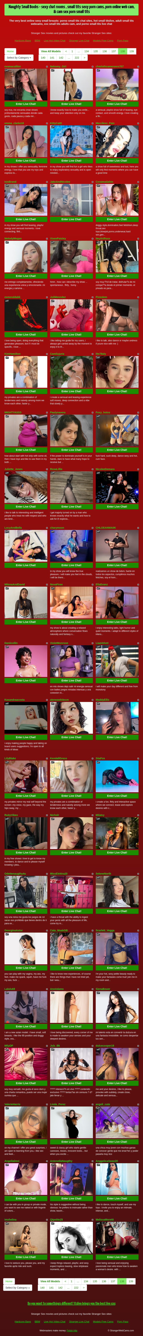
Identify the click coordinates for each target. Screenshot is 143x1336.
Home (10, 51)
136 (104, 51)
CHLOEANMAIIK (106, 527)
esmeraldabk (12, 297)
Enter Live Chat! (26, 103)
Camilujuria (57, 353)
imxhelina (10, 1219)
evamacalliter (12, 66)
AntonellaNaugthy (61, 1160)
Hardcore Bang (23, 40)
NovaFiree (56, 584)
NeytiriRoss (103, 238)
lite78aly (101, 353)
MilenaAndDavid (14, 584)
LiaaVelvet (102, 643)
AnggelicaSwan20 (107, 1160)
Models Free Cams (103, 40)
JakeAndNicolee (60, 181)
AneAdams (57, 988)
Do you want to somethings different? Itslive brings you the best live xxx (71, 1303)
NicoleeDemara (105, 469)
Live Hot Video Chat (54, 40)
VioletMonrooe (59, 643)
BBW (37, 40)
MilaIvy (100, 815)
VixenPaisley (58, 238)
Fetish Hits (72, 1330)
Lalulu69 (9, 988)
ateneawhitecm (59, 699)
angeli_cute (103, 1104)
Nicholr (54, 815)
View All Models (51, 51)
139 (131, 51)
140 (43, 57)
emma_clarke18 (14, 123)
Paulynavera (58, 412)
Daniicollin (11, 643)
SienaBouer (103, 988)
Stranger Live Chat (79, 40)
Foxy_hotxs (103, 412)
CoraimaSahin (104, 181)
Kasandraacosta (14, 699)
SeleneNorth (103, 873)
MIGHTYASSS (12, 412)
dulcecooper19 (105, 1045)
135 (95, 51)
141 (52, 57)
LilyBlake (10, 758)
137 (114, 51)
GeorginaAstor (13, 930)
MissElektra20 (58, 873)
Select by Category (19, 57)
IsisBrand (10, 181)
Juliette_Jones (13, 469)
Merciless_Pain (105, 123)
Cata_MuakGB (59, 930)
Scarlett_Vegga (105, 930)
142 (61, 57)
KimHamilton (12, 353)
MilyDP (8, 1045)
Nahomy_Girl (58, 66)
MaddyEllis (102, 699)
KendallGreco (58, 758)
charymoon (57, 527)
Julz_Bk (55, 1045)
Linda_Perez (57, 1104)
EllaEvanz (102, 584)
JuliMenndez (58, 297)
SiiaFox (100, 758)
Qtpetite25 (56, 1219)
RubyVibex (11, 815)
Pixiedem (101, 297)
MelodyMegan (13, 238)
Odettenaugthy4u (15, 873)
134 (86, 51)
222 (77, 57)
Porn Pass (122, 40)
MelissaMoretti (105, 1219)
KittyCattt (56, 123)
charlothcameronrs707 (110, 66)
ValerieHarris (12, 1104)
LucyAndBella (13, 527)
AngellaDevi (11, 1160)
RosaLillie (56, 469)
